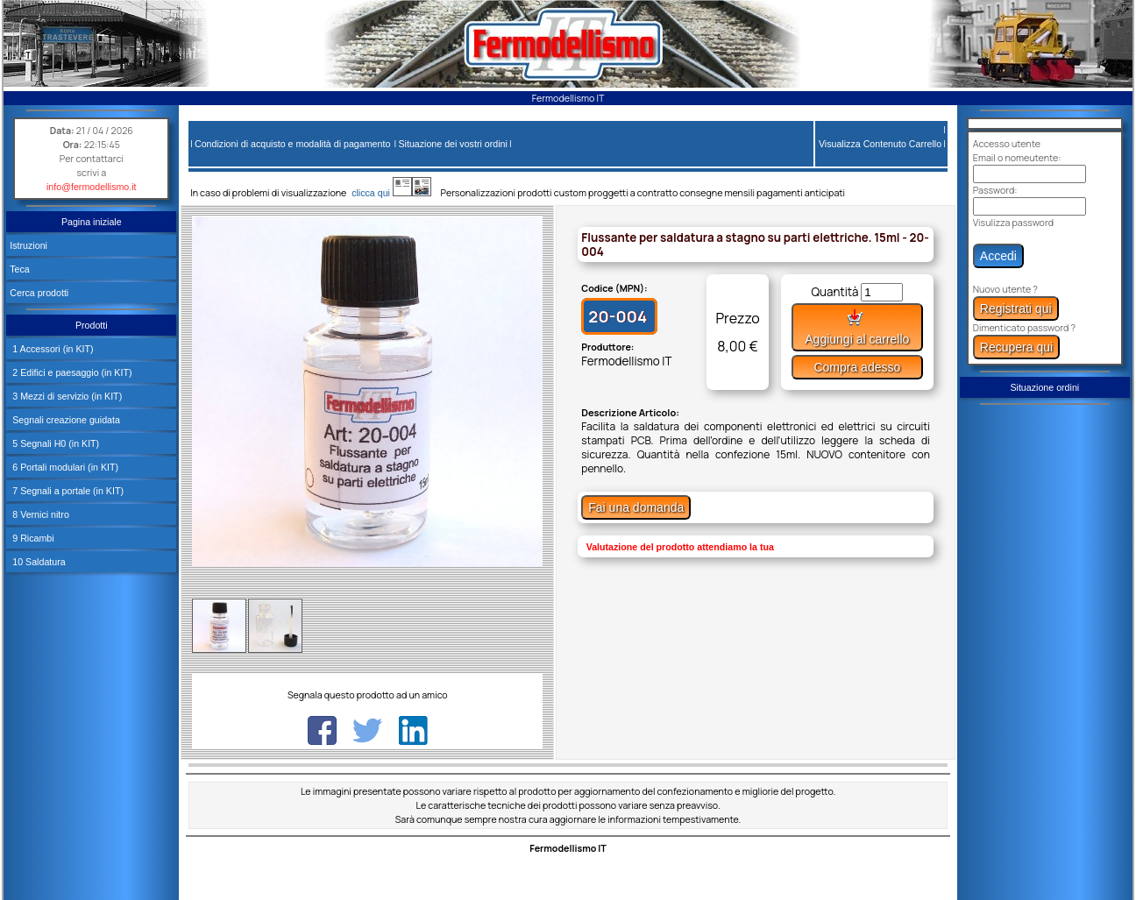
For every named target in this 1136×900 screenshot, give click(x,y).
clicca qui (379, 193)
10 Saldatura (37, 561)
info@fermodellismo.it (91, 186)
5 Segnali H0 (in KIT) (54, 443)
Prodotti (91, 325)
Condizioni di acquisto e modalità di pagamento (292, 143)
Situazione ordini (1044, 387)
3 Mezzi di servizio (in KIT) (66, 396)
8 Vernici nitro (39, 514)
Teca (20, 269)
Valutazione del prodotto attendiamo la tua (680, 547)
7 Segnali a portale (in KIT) (67, 490)
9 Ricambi (31, 538)
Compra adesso (856, 367)
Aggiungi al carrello (857, 327)
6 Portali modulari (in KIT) (64, 467)
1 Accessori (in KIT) (51, 349)
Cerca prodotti (39, 292)
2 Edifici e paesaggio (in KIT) (70, 372)
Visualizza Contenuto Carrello (880, 143)
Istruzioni (28, 245)
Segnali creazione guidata (65, 420)
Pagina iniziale (91, 221)
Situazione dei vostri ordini (452, 143)
